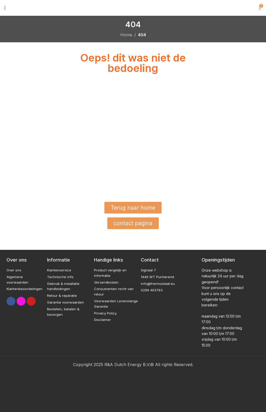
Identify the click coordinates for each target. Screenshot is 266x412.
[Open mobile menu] (4, 8)
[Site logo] (133, 7)
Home (126, 34)
